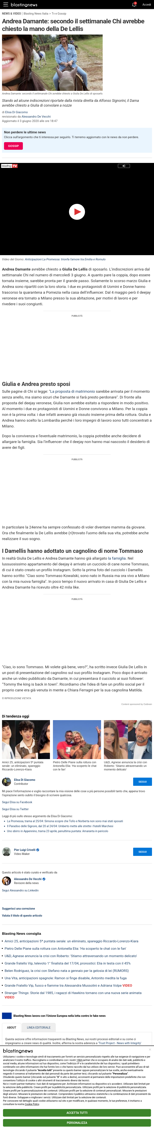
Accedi (146, 4)
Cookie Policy (32, 1104)
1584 (79, 1060)
